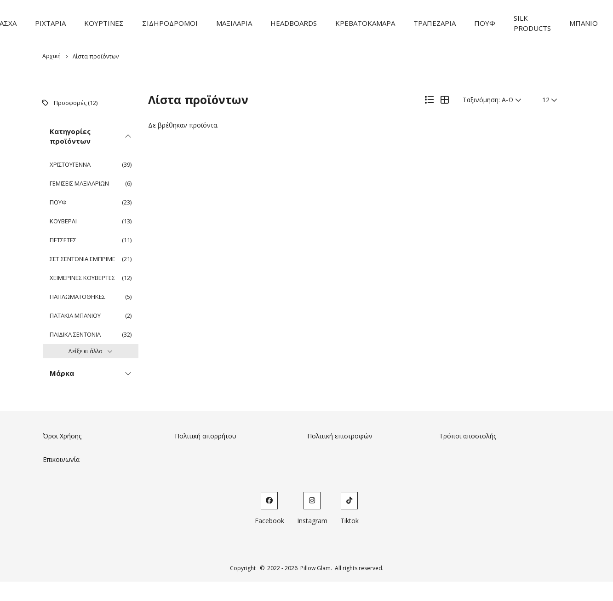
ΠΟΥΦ (484, 23)
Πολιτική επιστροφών (339, 436)
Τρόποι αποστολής (467, 436)
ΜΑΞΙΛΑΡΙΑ (234, 23)
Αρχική (51, 56)
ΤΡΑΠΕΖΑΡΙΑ (434, 23)
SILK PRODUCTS (532, 23)
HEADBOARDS (293, 23)
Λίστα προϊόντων (96, 56)
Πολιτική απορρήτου (205, 436)
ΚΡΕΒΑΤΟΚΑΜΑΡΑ (365, 23)
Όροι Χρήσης (62, 436)
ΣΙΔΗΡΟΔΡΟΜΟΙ (170, 23)
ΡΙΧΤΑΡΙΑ (50, 23)
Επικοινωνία (61, 459)
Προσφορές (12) (75, 103)
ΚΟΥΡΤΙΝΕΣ (104, 23)
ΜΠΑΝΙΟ (583, 23)
